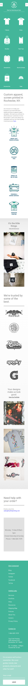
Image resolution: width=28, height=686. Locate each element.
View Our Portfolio (14, 397)
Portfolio (11, 598)
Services (11, 595)
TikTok (10, 583)
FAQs (10, 602)
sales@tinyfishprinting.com (12, 511)
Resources (11, 605)
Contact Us (12, 629)
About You (11, 615)
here (14, 121)
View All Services (14, 228)
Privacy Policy (13, 621)
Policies (11, 611)
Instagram (11, 573)
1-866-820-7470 (13, 633)
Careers (10, 618)
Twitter (10, 577)
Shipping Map (12, 608)
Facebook (11, 580)
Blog (9, 570)
